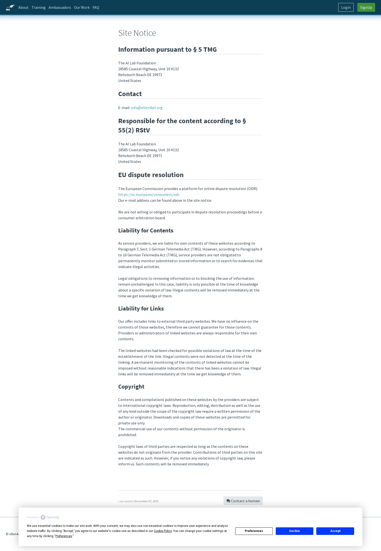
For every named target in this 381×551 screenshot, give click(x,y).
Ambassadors (60, 7)
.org (147, 107)
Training (39, 7)
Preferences (254, 531)
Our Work (82, 7)
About (23, 7)
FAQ (96, 7)
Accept (335, 531)
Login (346, 7)
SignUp (366, 7)
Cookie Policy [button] (163, 531)
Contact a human (243, 500)
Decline (294, 531)
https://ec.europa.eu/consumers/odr (148, 194)
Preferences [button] (63, 536)
